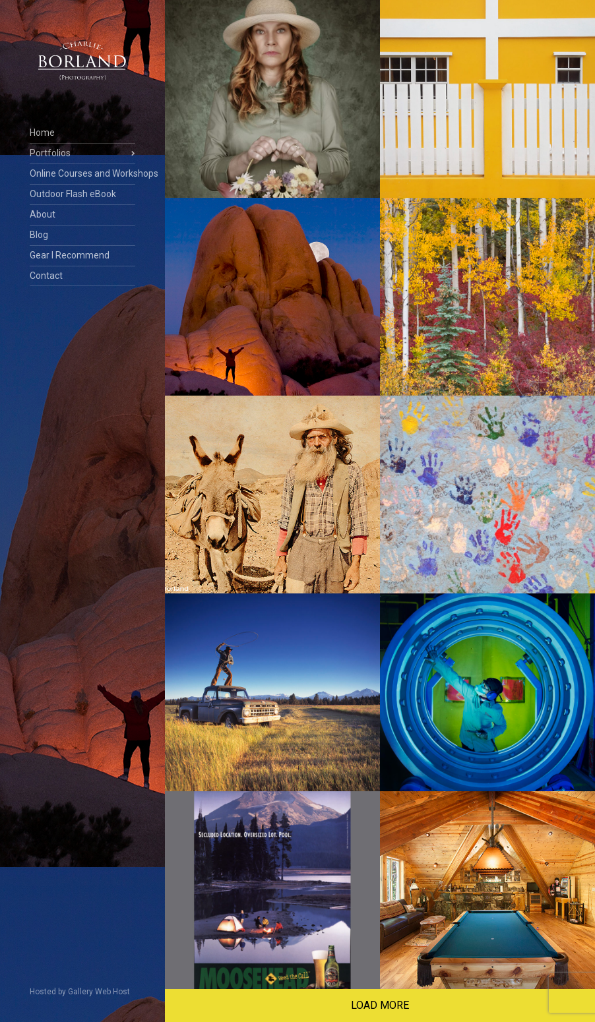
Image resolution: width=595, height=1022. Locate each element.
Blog (39, 234)
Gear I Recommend (70, 255)
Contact (46, 275)
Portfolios (50, 153)
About (42, 214)
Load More (380, 1005)
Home (42, 132)
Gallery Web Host (99, 991)
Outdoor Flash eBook (73, 194)
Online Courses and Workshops (82, 173)
